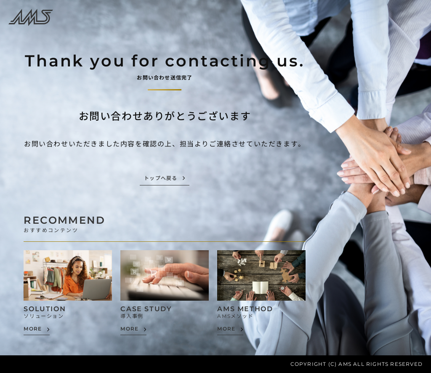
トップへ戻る (160, 178)
